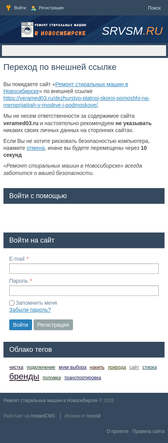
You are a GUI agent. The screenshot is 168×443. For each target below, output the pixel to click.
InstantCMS (43, 416)
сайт (134, 367)
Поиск (154, 8)
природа (117, 367)
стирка (150, 367)
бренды (24, 376)
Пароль (18, 281)
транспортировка (82, 377)
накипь (97, 367)
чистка (16, 367)
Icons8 (93, 416)
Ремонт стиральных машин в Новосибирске (50, 400)
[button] (15, 216)
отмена (36, 148)
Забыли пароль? (30, 310)
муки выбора (73, 367)
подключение (41, 367)
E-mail (17, 259)
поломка (51, 377)
